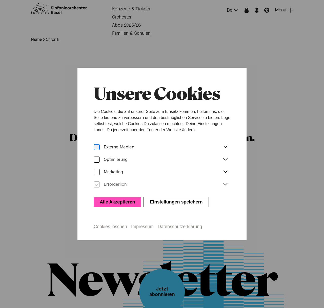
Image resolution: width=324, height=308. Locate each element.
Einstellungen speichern (176, 199)
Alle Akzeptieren (117, 199)
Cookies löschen (110, 223)
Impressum (142, 223)
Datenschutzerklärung (180, 223)
